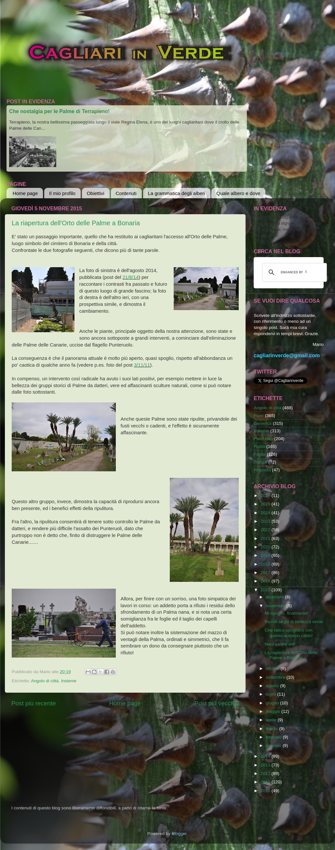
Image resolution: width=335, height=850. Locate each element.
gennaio (274, 745)
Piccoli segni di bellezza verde (294, 621)
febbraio (274, 737)
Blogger (179, 833)
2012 (266, 773)
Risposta (262, 469)
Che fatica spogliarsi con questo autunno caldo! (289, 633)
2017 (266, 572)
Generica (263, 423)
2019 (266, 555)
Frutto (259, 446)
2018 (266, 564)
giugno (273, 702)
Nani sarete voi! (280, 644)
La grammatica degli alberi (176, 193)
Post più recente (33, 703)
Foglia (260, 454)
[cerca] (293, 272)
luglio (271, 694)
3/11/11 (142, 365)
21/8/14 (131, 277)
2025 (266, 504)
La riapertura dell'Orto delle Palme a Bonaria (76, 223)
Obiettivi (95, 193)
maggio (273, 711)
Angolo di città (45, 680)
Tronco (260, 462)
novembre (276, 605)
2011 (266, 781)
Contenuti (126, 193)
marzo (272, 728)
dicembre (275, 597)
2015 (266, 589)
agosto (273, 685)
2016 (266, 581)
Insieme (68, 680)
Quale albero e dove (238, 193)
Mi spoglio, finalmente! (286, 613)
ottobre (273, 668)
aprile (272, 719)
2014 (266, 756)
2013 (266, 765)
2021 (266, 538)
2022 (266, 529)
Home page (25, 193)
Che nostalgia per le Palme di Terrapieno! (59, 111)
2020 (266, 546)
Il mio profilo (62, 193)
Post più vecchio (216, 703)
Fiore (259, 415)
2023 (266, 521)
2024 (266, 512)
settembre (276, 677)
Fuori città (263, 438)
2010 (266, 790)
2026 (266, 495)
